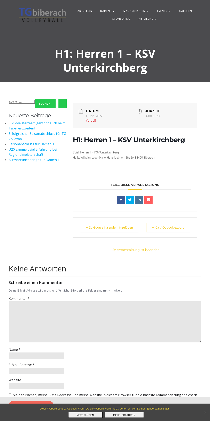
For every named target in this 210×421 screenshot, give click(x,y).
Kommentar (19, 298)
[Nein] (205, 412)
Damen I (107, 11)
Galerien (185, 11)
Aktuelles (85, 11)
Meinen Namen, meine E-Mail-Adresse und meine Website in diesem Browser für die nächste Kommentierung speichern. (105, 395)
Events (164, 11)
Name (15, 349)
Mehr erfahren (124, 415)
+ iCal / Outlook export (168, 227)
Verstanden (85, 415)
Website (15, 380)
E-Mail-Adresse (21, 365)
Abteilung (148, 19)
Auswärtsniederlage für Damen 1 (34, 160)
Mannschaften (136, 11)
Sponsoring (121, 19)
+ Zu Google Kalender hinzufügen (109, 227)
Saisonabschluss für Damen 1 (31, 144)
